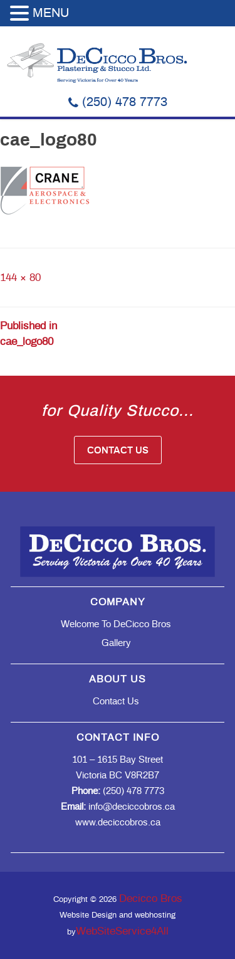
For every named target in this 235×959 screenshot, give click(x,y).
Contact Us (118, 450)
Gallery (116, 643)
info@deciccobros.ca (118, 807)
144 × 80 (20, 277)
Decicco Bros (150, 898)
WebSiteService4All (122, 931)
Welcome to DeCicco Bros (116, 624)
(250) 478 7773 (117, 102)
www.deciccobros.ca (117, 822)
